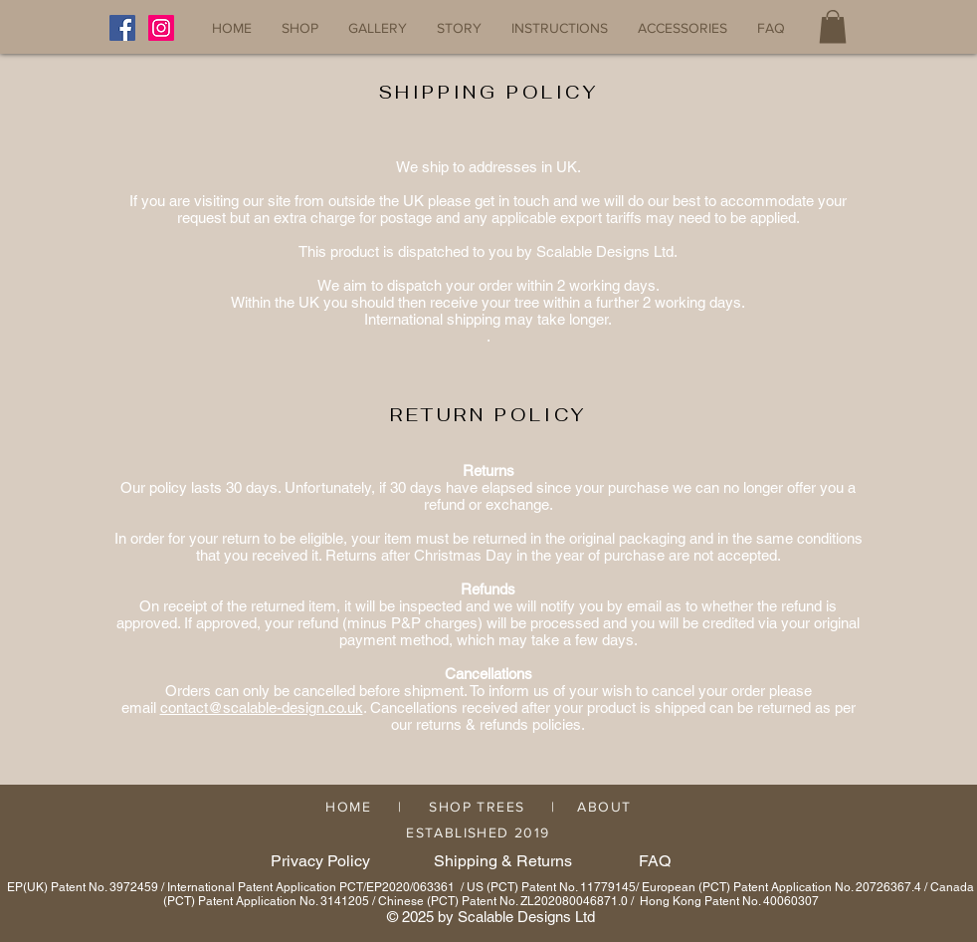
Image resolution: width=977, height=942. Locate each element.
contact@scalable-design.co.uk (261, 707)
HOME (348, 807)
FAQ (655, 860)
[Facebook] (122, 28)
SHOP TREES (476, 807)
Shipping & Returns (503, 860)
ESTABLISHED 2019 (472, 832)
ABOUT (604, 807)
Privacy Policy (320, 860)
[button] (833, 26)
